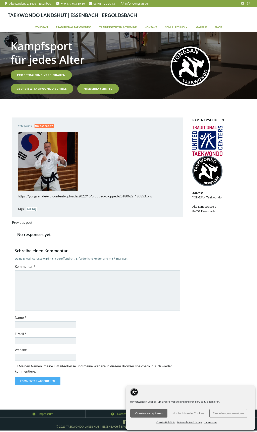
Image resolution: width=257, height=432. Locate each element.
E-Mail (21, 335)
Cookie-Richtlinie (165, 422)
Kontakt (151, 27)
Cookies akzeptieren (149, 413)
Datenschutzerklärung (189, 422)
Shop (218, 27)
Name (21, 319)
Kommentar (25, 268)
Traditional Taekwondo (73, 27)
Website (21, 351)
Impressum (210, 422)
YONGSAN (41, 27)
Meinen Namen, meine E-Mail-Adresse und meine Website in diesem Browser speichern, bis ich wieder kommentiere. (94, 370)
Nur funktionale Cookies (188, 413)
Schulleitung (176, 27)
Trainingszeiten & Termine (118, 27)
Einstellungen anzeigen (228, 413)
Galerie (201, 27)
